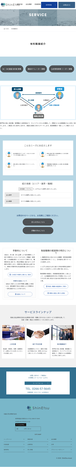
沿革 (52, 444)
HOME (7, 28)
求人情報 (30, 450)
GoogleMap (21, 424)
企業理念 (30, 444)
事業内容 (20, 4)
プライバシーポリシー (57, 450)
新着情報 (38, 4)
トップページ (8, 439)
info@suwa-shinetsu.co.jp (22, 421)
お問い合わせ (27, 429)
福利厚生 (6, 450)
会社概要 (29, 4)
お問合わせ (66, 5)
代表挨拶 (6, 444)
